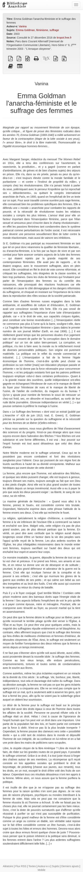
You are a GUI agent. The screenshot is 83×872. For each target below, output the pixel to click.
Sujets (55, 866)
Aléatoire (8, 866)
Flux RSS (20, 866)
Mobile (41, 869)
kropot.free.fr (64, 37)
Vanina (23, 26)
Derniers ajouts (70, 866)
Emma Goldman (25, 30)
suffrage (54, 30)
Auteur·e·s (44, 866)
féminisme (42, 30)
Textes (32, 866)
